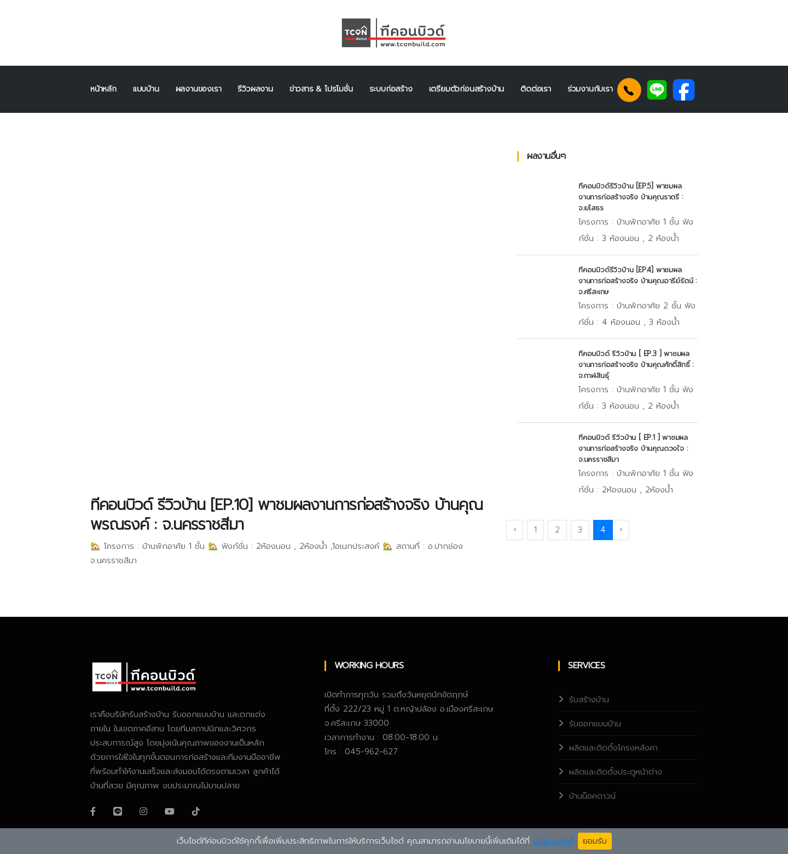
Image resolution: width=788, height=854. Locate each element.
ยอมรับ (595, 841)
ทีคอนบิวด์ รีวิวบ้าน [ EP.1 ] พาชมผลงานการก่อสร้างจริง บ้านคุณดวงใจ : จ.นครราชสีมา (633, 448)
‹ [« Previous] (514, 530)
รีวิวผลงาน (255, 89)
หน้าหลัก (103, 89)
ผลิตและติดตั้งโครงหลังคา (613, 748)
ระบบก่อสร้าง (391, 89)
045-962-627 (371, 752)
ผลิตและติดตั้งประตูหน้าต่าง (615, 772)
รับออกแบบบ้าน (595, 724)
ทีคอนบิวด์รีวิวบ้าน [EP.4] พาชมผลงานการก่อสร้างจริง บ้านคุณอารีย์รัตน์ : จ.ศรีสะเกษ (637, 281)
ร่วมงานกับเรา (590, 89)
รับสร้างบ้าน (589, 699)
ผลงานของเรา (199, 89)
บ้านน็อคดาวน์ (592, 796)
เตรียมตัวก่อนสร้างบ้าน (467, 89)
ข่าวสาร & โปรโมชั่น (321, 89)
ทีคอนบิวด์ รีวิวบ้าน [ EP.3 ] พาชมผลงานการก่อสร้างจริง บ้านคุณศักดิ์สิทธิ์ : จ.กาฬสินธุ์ (635, 364)
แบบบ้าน (146, 89)
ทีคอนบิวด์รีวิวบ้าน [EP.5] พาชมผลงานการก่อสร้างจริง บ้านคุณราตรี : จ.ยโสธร (630, 197)
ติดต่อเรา (535, 89)
